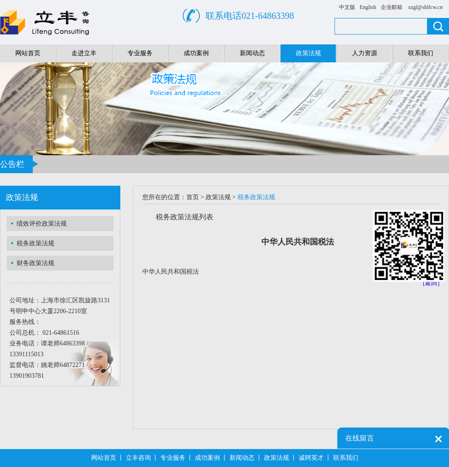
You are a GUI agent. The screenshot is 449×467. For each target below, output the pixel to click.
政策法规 (308, 53)
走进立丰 (84, 53)
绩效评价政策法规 (42, 223)
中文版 (347, 7)
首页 (192, 197)
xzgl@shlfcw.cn (425, 7)
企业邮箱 (391, 7)
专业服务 (140, 53)
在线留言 (359, 438)
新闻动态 (252, 53)
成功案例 (196, 53)
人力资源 (364, 53)
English (368, 7)
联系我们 (420, 53)
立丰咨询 (138, 457)
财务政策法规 (35, 263)
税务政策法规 (35, 243)
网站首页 (27, 53)
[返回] (431, 282)
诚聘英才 (311, 457)
